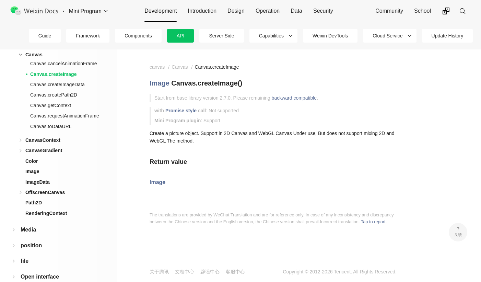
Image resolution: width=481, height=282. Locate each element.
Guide (44, 35)
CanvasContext (42, 140)
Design (236, 11)
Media (28, 230)
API (181, 35)
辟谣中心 (210, 271)
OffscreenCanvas (45, 192)
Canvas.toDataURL (51, 126)
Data (296, 11)
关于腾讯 (159, 271)
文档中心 (184, 271)
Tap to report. (374, 221)
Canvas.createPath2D (53, 95)
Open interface (40, 277)
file (24, 261)
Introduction (202, 11)
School (422, 11)
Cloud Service (387, 35)
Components (138, 35)
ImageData (37, 182)
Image (32, 171)
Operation (268, 11)
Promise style (181, 110)
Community (389, 11)
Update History (448, 35)
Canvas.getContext (50, 105)
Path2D (33, 202)
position (31, 245)
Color (31, 161)
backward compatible (294, 98)
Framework (88, 35)
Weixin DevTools (330, 35)
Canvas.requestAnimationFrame (64, 116)
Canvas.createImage (53, 74)
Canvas (34, 54)
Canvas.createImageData (57, 84)
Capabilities (271, 35)
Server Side (221, 35)
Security (323, 11)
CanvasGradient (43, 150)
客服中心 (235, 271)
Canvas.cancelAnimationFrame (63, 63)
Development (160, 11)
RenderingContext (46, 213)
